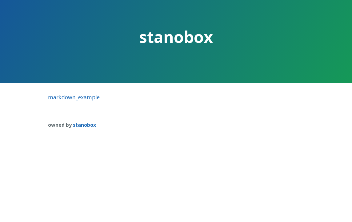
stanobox (84, 124)
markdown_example (74, 97)
